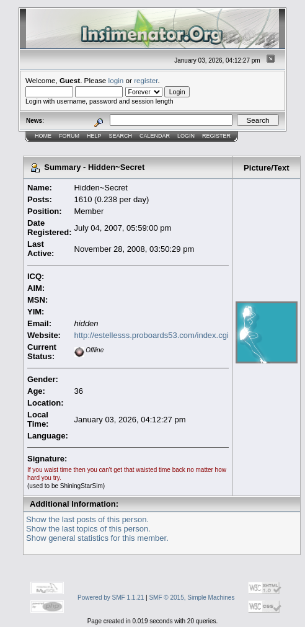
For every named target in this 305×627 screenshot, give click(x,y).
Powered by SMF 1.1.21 (110, 597)
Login (186, 136)
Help (94, 136)
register (145, 80)
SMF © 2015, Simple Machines (191, 597)
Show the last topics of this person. (88, 528)
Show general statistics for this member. (97, 538)
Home (43, 136)
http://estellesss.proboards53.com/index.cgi (151, 335)
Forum (69, 136)
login (116, 80)
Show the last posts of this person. (87, 519)
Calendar (154, 136)
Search (121, 136)
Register (216, 136)
